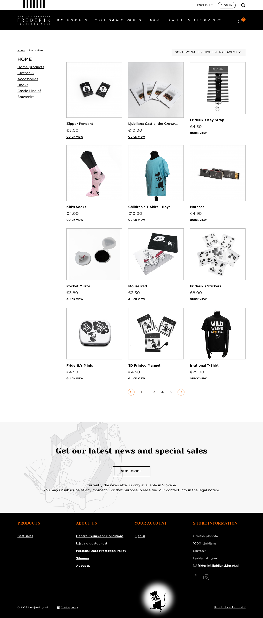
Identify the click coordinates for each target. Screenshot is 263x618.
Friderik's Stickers (205, 286)
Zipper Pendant (79, 124)
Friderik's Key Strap (207, 120)
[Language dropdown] (205, 5)
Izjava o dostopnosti (92, 543)
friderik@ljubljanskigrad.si (218, 565)
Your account (151, 523)
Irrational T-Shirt (204, 365)
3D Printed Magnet (144, 365)
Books (155, 20)
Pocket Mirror (78, 286)
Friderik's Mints (79, 365)
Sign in (227, 5)
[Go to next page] (180, 392)
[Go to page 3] (154, 392)
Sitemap (82, 558)
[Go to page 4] (162, 392)
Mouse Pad (137, 286)
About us (83, 565)
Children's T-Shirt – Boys (149, 207)
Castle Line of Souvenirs (195, 20)
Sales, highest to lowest (216, 52)
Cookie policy (69, 607)
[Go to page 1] (141, 392)
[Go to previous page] (131, 392)
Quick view (74, 136)
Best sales (25, 536)
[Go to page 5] (171, 392)
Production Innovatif (230, 607)
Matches (197, 207)
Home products (71, 20)
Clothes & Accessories (118, 20)
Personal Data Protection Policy (101, 550)
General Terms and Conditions (99, 536)
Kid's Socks (76, 207)
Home (24, 59)
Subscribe (131, 471)
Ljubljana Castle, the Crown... (153, 124)
